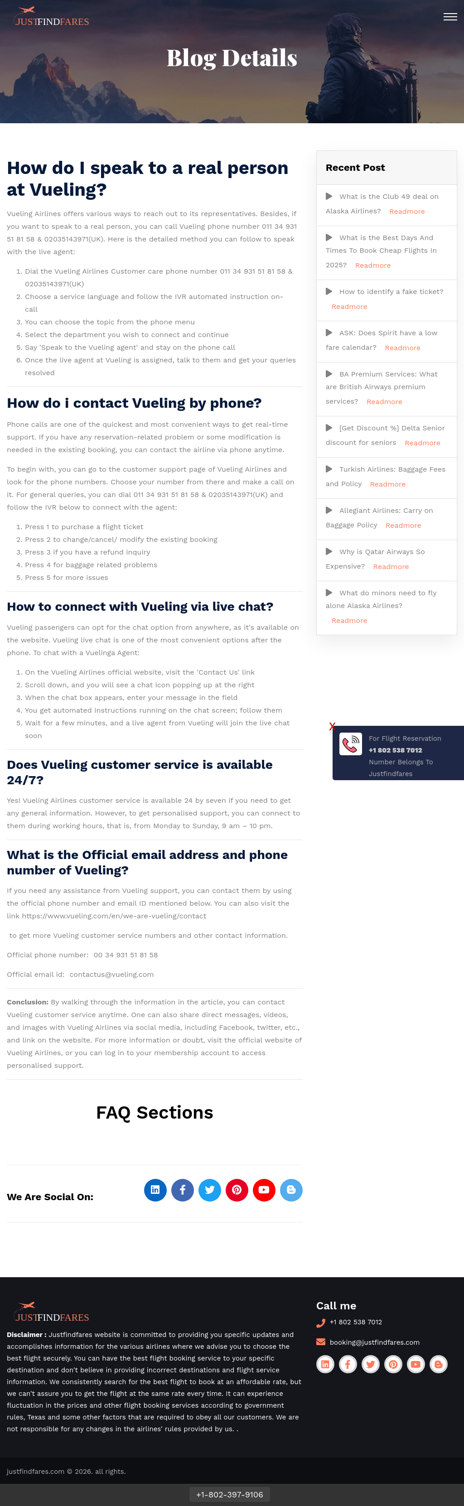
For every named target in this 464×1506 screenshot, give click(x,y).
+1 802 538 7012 (356, 1322)
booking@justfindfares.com (375, 1342)
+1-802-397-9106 (229, 1494)
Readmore (407, 211)
